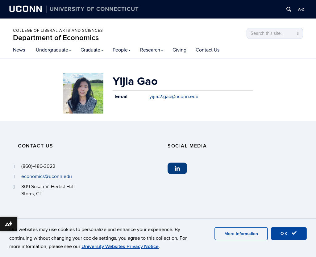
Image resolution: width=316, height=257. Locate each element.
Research (151, 50)
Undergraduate (53, 50)
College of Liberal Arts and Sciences (58, 30)
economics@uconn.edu (46, 176)
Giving (179, 50)
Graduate (92, 50)
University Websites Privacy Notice (120, 246)
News (19, 50)
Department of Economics (56, 37)
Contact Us (207, 50)
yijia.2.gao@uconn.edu (173, 96)
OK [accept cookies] (289, 233)
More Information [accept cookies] (241, 233)
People (122, 50)
